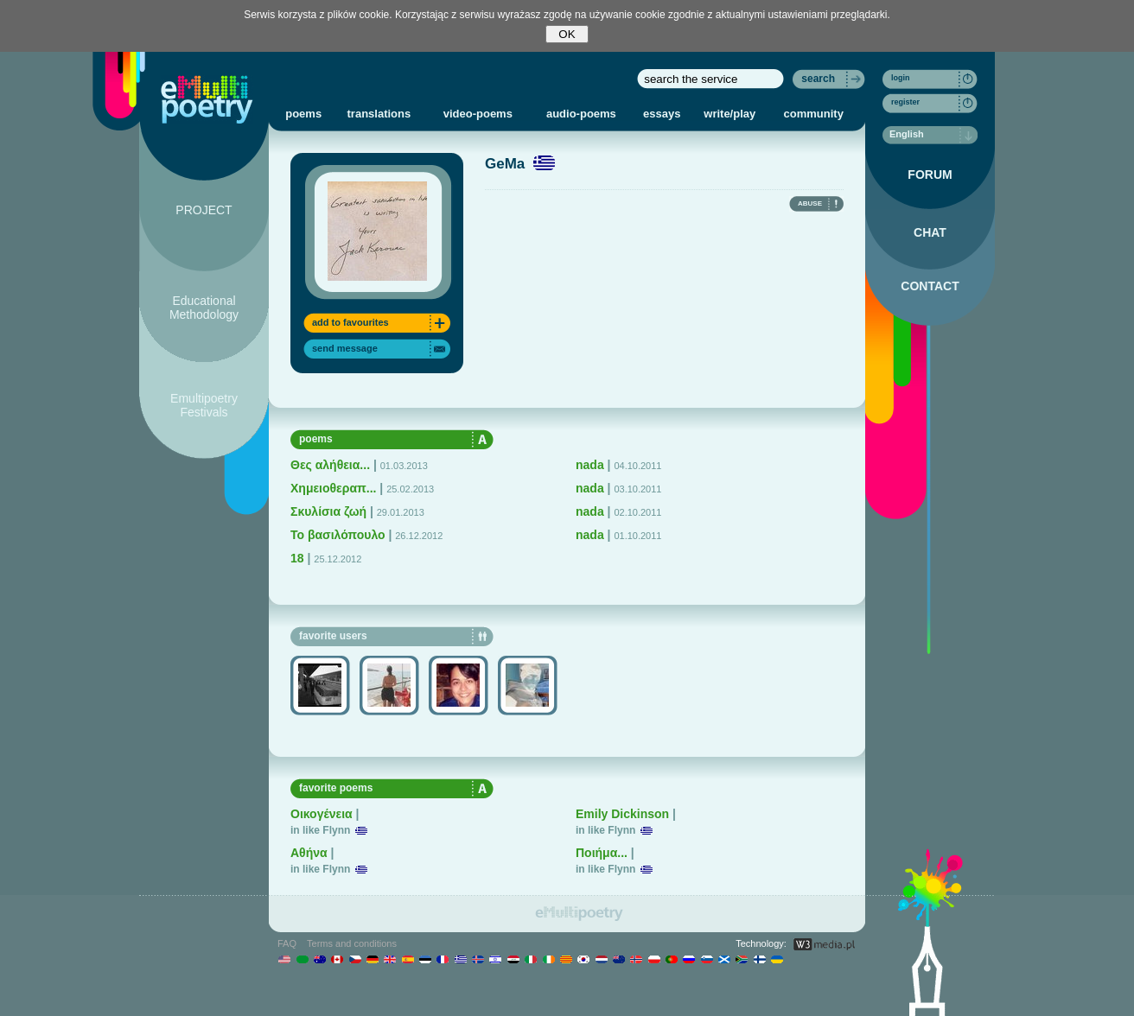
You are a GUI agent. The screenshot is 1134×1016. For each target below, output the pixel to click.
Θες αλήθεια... (330, 465)
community (814, 113)
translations (379, 113)
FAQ (286, 943)
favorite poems (336, 788)
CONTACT (930, 286)
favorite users (333, 636)
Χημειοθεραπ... (333, 488)
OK (566, 34)
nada (590, 465)
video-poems (478, 113)
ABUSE (810, 203)
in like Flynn (320, 830)
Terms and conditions (352, 943)
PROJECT (203, 210)
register (905, 102)
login (900, 77)
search (818, 79)
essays (661, 113)
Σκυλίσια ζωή (328, 511)
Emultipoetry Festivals (204, 405)
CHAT (930, 232)
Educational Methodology (204, 307)
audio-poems (581, 113)
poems (303, 113)
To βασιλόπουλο (337, 535)
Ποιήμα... (602, 853)
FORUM (930, 174)
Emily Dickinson (622, 814)
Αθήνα (309, 853)
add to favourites (350, 322)
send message (345, 348)
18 (297, 558)
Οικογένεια (321, 814)
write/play (729, 113)
